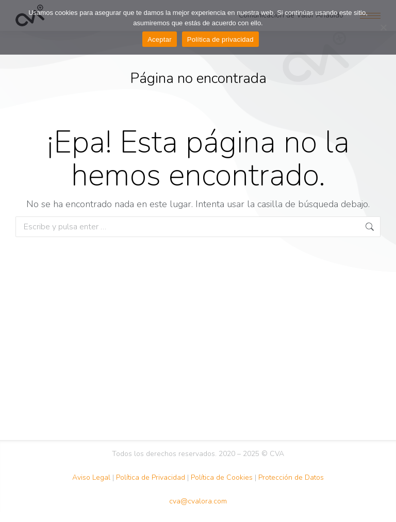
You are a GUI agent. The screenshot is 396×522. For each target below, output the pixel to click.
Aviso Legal (91, 477)
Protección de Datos (291, 477)
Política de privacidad (220, 39)
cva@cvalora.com (198, 501)
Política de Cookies (222, 477)
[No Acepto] (383, 27)
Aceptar (159, 39)
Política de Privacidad (150, 477)
